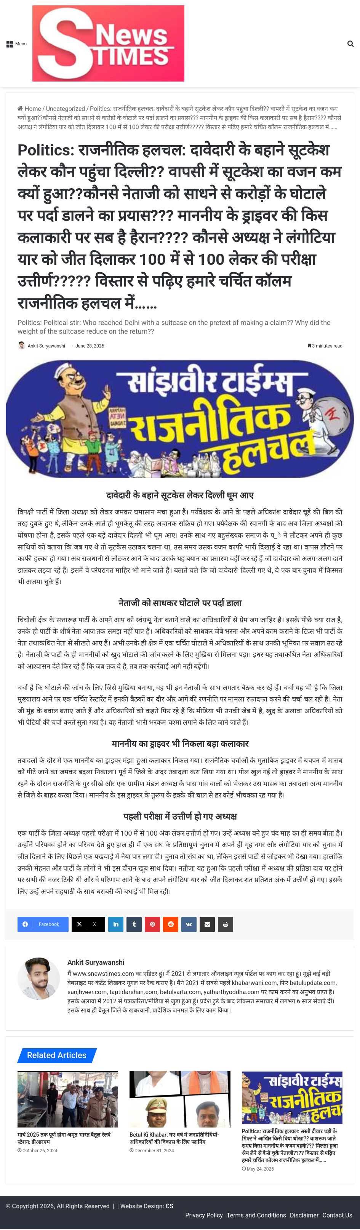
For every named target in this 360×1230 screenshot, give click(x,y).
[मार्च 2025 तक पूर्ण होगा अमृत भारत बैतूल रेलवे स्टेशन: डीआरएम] (68, 1099)
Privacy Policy (204, 1216)
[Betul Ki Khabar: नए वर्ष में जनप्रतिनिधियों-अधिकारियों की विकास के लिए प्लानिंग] (180, 1099)
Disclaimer (304, 1216)
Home (29, 108)
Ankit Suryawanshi (50, 346)
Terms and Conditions (256, 1216)
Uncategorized (65, 108)
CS (169, 1207)
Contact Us (337, 1216)
